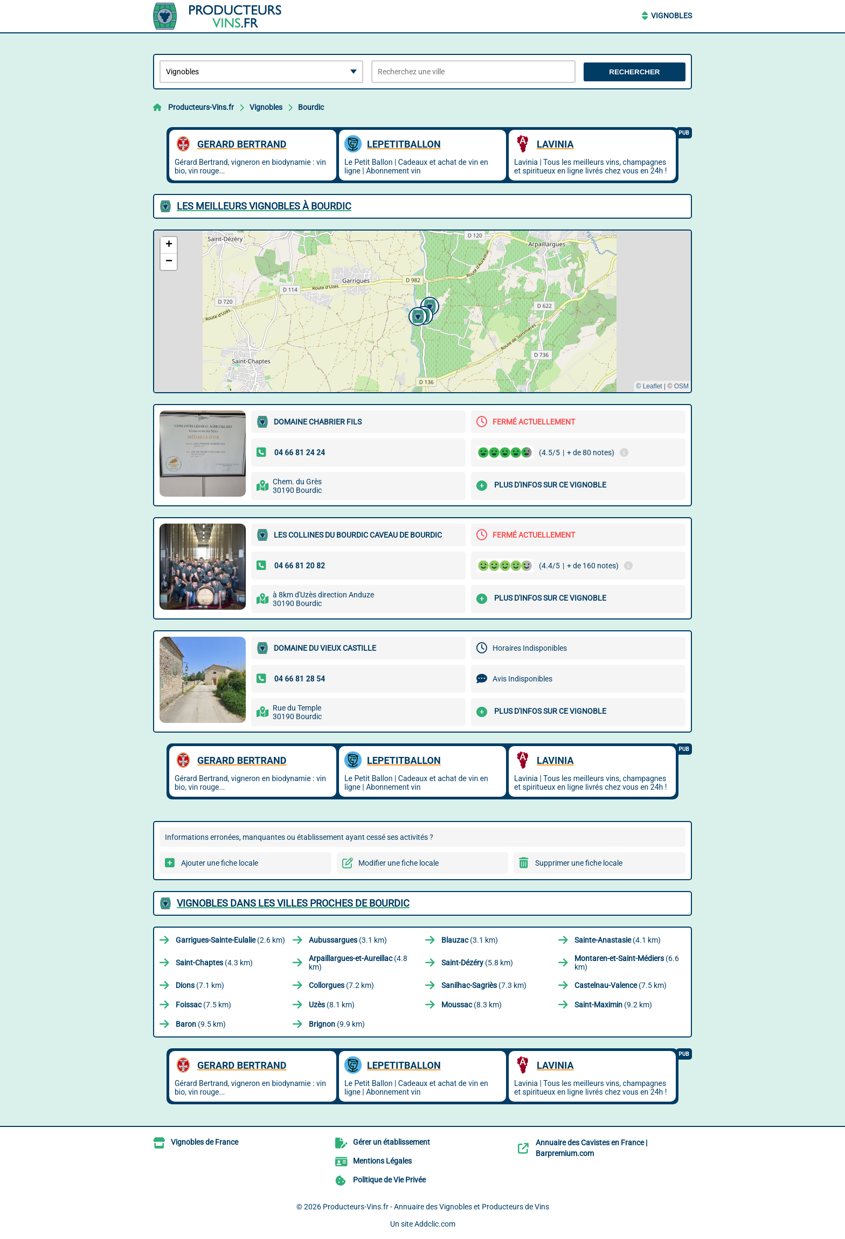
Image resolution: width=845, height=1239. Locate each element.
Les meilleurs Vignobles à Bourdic (264, 206)
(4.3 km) (214, 962)
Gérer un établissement (391, 1142)
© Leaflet (649, 386)
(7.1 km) (200, 985)
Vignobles (671, 15)
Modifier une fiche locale (398, 863)
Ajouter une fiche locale (219, 863)
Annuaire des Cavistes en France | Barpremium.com (591, 1148)
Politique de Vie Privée (389, 1179)
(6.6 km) (626, 962)
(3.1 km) (348, 940)
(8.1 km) (332, 1004)
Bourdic (311, 107)
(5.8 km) (477, 962)
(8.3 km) (471, 1004)
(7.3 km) (484, 985)
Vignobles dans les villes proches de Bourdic (293, 903)
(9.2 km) (613, 1004)
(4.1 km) (617, 940)
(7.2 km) (341, 985)
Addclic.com (434, 1224)
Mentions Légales (382, 1161)
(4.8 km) (358, 962)
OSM (681, 386)
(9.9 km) (337, 1024)
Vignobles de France (204, 1142)
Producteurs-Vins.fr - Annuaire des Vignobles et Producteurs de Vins (436, 1206)
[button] (428, 305)
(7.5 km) (620, 985)
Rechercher (634, 72)
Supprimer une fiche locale (578, 863)
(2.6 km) (230, 940)
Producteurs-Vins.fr (201, 107)
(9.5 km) (201, 1024)
